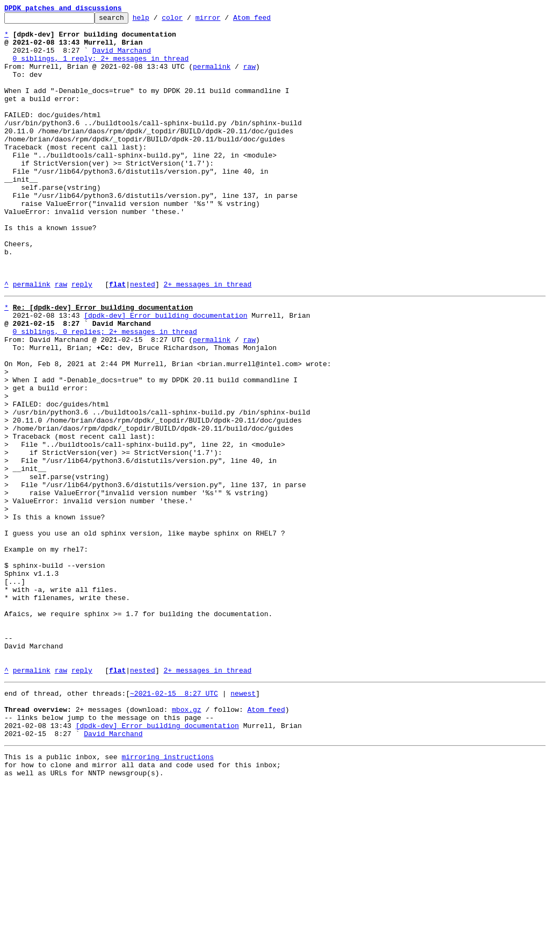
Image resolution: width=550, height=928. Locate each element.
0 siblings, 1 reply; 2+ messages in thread (101, 68)
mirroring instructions (167, 897)
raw (249, 77)
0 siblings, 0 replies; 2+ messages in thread (105, 392)
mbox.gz (186, 843)
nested (142, 339)
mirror (224, 20)
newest (243, 824)
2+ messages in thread (207, 339)
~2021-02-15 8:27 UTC (174, 824)
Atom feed (268, 20)
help (157, 20)
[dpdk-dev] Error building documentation (165, 373)
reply (81, 339)
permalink (211, 77)
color (188, 20)
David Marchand (121, 58)
